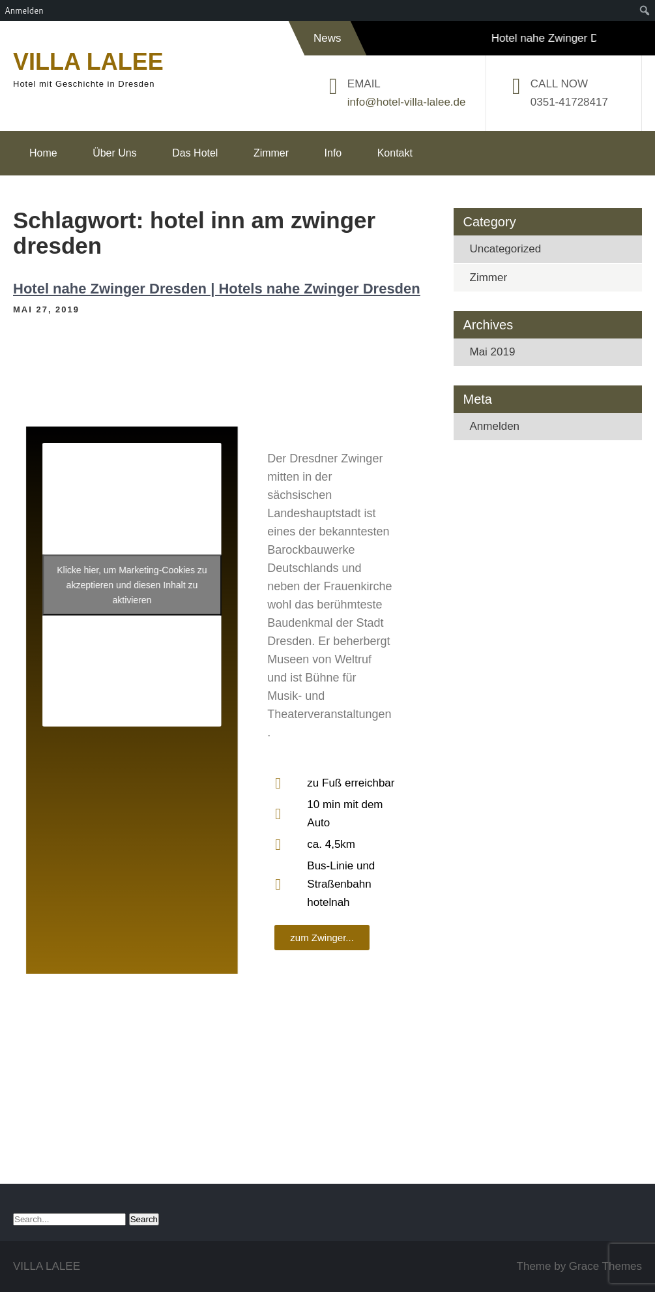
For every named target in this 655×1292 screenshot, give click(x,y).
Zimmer (271, 152)
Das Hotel (195, 152)
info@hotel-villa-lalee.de (406, 102)
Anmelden (495, 426)
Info (333, 152)
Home (43, 152)
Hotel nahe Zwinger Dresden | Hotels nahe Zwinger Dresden (216, 288)
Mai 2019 (493, 352)
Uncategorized (506, 249)
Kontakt (395, 152)
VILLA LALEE (88, 61)
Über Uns (115, 152)
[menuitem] (645, 10)
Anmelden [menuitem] (24, 10)
